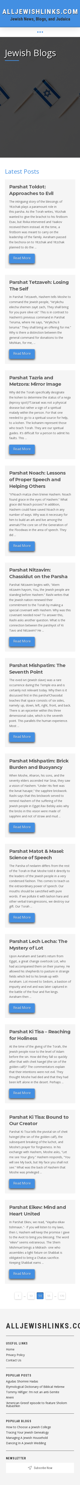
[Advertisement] (40, 106)
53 (31, 1296)
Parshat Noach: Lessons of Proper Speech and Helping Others (37, 479)
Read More (22, 258)
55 (48, 1296)
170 (62, 1296)
